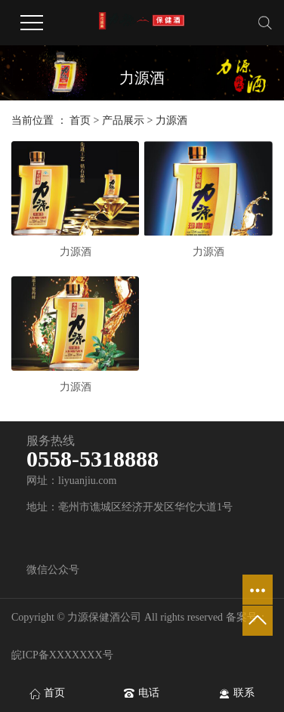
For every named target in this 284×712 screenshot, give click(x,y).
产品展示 (123, 120)
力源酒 (171, 120)
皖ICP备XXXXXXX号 (62, 655)
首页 (80, 120)
